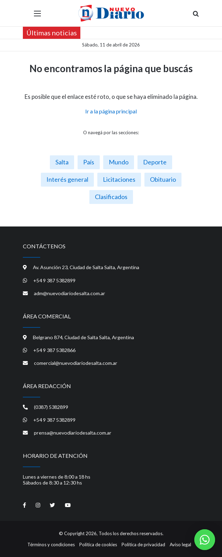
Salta (62, 162)
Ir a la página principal (111, 111)
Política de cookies (98, 544)
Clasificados (111, 196)
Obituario (163, 179)
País (88, 162)
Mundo (118, 162)
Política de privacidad (143, 544)
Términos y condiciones (51, 544)
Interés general (67, 179)
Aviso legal (180, 544)
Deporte (155, 162)
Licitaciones (119, 179)
